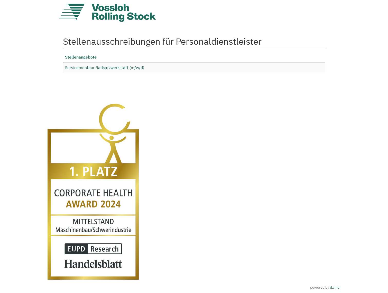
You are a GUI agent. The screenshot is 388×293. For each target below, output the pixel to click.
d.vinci (335, 287)
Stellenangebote (81, 57)
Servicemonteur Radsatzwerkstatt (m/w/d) (104, 67)
